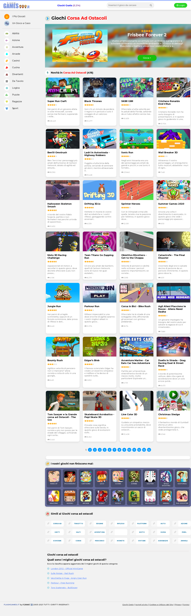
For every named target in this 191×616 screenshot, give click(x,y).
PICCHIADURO (69, 478)
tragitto (78, 524)
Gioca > (147, 58)
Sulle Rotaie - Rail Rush (62, 573)
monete (120, 541)
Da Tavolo (13, 81)
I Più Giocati (14, 16)
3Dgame (99, 524)
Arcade (12, 54)
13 (144, 450)
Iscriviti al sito (141, 604)
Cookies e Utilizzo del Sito (161, 604)
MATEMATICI (150, 497)
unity (57, 532)
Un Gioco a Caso (17, 23)
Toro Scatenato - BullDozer (64, 587)
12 (139, 450)
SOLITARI (150, 478)
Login (181, 5)
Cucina (12, 67)
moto (142, 532)
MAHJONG (53, 497)
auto (163, 524)
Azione (12, 40)
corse (78, 541)
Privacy (178, 604)
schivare (57, 541)
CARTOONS (85, 478)
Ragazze (13, 101)
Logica (12, 88)
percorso (99, 541)
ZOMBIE (134, 478)
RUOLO (118, 497)
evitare (142, 541)
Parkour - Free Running (62, 583)
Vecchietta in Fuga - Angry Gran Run (69, 578)
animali (184, 541)
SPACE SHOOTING (166, 479)
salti (78, 532)
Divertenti (13, 74)
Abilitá (11, 33)
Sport (11, 108)
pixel (184, 532)
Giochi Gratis (64, 5)
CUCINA (118, 478)
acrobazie (163, 541)
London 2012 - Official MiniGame (67, 568)
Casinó (12, 60)
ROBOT (101, 497)
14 (149, 450)
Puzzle (12, 94)
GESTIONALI (182, 478)
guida (163, 532)
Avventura (13, 47)
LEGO (101, 478)
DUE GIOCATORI (182, 497)
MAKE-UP (53, 478)
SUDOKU (69, 497)
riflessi (120, 524)
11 (134, 450)
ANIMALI (166, 497)
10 (129, 450)
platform (142, 524)
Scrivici (186, 604)
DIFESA (134, 497)
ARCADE (85, 497)
